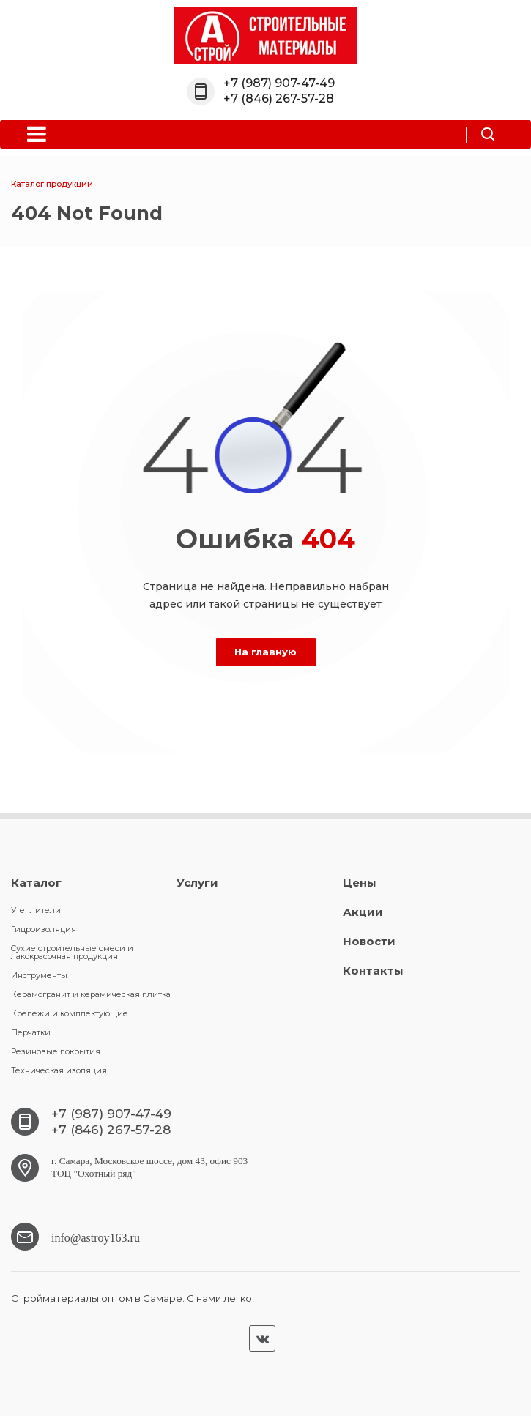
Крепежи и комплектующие (69, 1013)
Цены (359, 883)
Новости (369, 941)
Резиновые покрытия (55, 1051)
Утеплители (36, 910)
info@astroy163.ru (95, 1236)
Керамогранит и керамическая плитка (91, 994)
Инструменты (39, 975)
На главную (265, 651)
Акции (363, 912)
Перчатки (31, 1032)
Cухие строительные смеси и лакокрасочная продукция (72, 952)
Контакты (373, 970)
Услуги (197, 883)
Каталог (36, 883)
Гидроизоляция (43, 929)
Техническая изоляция (59, 1070)
